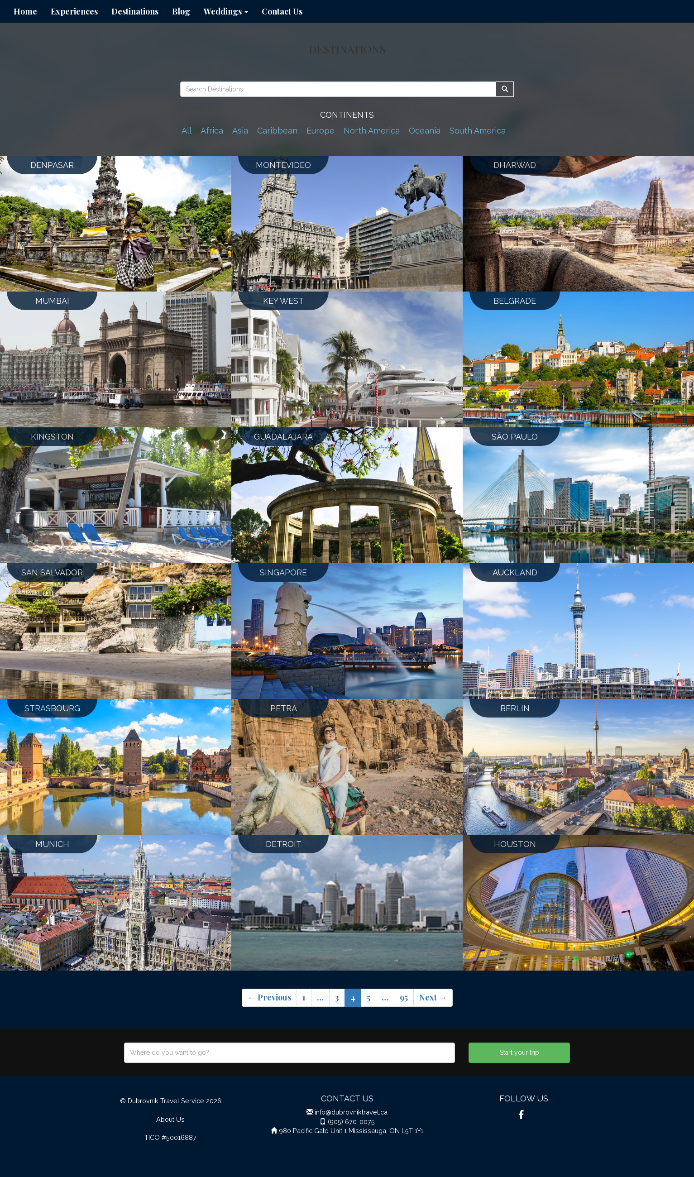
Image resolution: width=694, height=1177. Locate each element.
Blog (181, 11)
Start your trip (519, 1052)
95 (404, 997)
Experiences (74, 11)
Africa (212, 130)
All (186, 130)
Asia (240, 130)
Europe (320, 130)
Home (25, 11)
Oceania (424, 130)
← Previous (269, 997)
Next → (433, 997)
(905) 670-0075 (351, 1121)
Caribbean (277, 130)
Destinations (134, 11)
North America (372, 130)
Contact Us (282, 11)
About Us (170, 1119)
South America (478, 130)
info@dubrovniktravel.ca (351, 1112)
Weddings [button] (226, 11)
